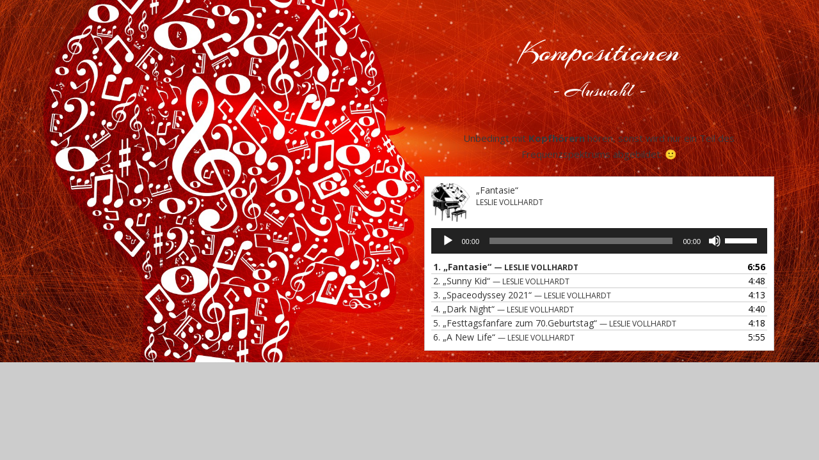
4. (503, 309)
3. (522, 295)
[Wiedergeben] (447, 240)
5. (554, 323)
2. (501, 281)
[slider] (580, 241)
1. (505, 267)
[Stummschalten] (714, 240)
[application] (599, 241)
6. (504, 337)
